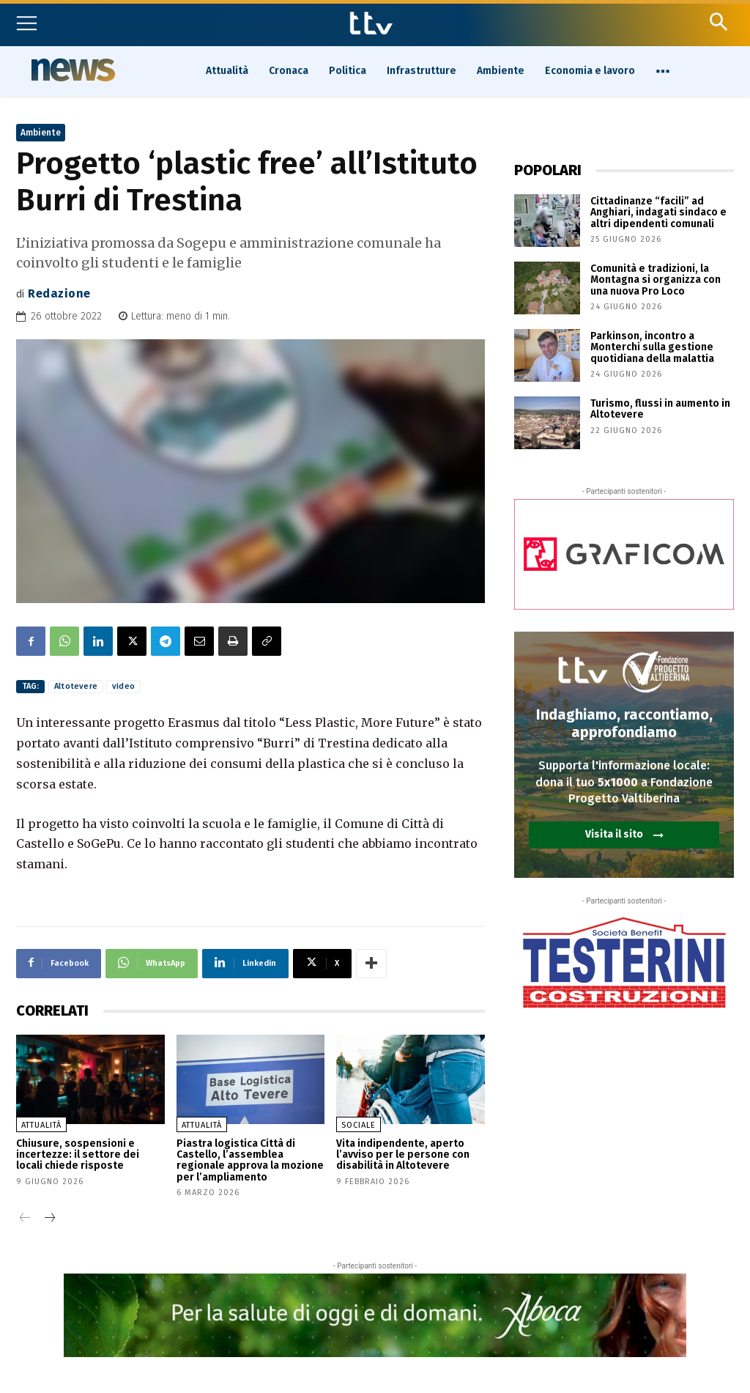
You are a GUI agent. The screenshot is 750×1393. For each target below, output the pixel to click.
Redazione (59, 293)
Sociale (358, 1125)
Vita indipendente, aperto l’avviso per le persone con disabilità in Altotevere (402, 1154)
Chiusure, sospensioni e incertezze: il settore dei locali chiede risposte (77, 1154)
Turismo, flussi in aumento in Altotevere (660, 409)
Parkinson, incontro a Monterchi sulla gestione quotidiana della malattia (652, 347)
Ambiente (40, 132)
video (123, 686)
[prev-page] (25, 1219)
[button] (718, 22)
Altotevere (75, 686)
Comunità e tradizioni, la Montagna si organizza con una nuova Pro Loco (655, 280)
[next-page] (49, 1219)
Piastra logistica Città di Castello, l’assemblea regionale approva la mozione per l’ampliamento (250, 1160)
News (71, 70)
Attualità (41, 1125)
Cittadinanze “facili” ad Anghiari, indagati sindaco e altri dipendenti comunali (658, 212)
